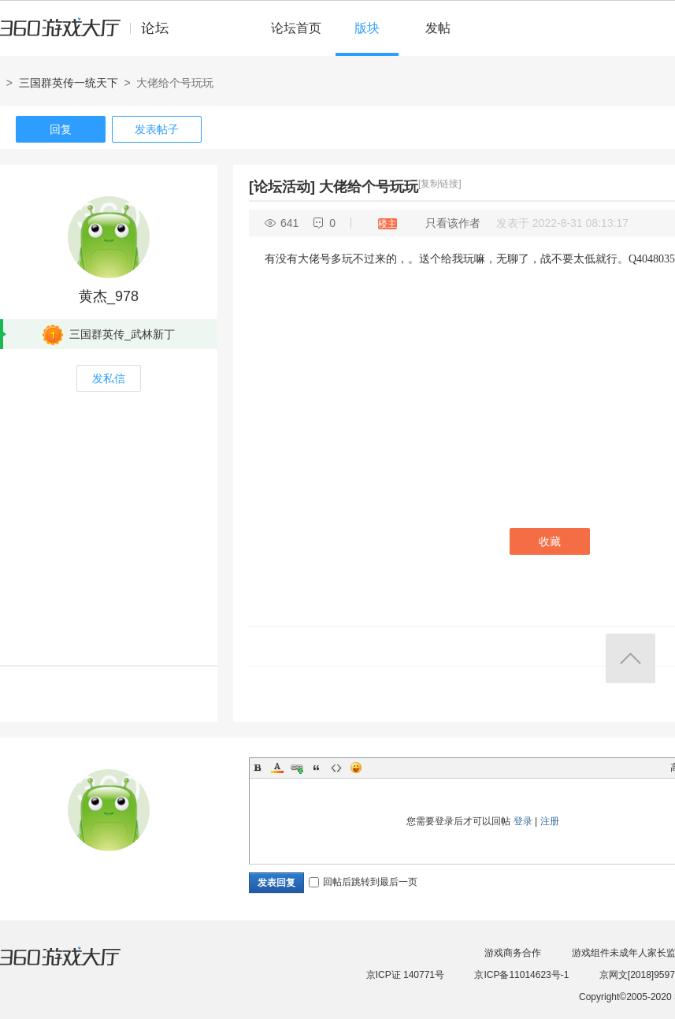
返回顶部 (630, 658)
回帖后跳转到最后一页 (363, 881)
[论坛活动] (282, 187)
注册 (549, 821)
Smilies (356, 767)
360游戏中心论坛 (91, 34)
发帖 (438, 28)
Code (336, 767)
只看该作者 (452, 223)
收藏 (550, 541)
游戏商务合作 (512, 952)
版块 (367, 28)
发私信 (108, 378)
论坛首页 (296, 28)
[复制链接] (440, 183)
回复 (61, 129)
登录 (523, 821)
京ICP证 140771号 (405, 974)
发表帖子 (157, 129)
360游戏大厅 (76, 966)
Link (297, 767)
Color (277, 767)
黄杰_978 (109, 296)
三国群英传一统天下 (68, 82)
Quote (317, 767)
